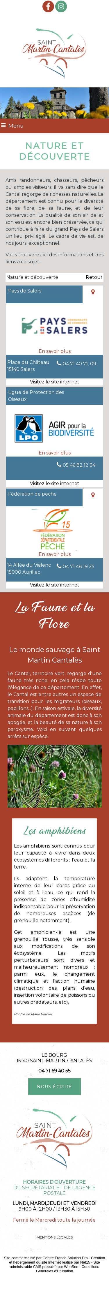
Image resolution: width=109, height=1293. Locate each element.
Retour (94, 277)
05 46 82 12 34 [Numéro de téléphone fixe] (79, 465)
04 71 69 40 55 (54, 1071)
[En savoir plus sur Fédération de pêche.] (54, 554)
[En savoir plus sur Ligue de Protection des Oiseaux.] (54, 453)
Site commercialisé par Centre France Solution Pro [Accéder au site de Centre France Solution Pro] (46, 1258)
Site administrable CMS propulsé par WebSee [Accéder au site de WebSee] (55, 1264)
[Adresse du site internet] (54, 381)
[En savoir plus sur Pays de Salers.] (54, 351)
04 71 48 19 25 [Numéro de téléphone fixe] (78, 566)
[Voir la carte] (93, 294)
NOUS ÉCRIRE (54, 1086)
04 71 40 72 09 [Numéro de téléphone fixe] (79, 364)
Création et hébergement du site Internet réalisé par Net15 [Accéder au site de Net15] (57, 1260)
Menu (16, 126)
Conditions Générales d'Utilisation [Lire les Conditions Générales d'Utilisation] (67, 1268)
